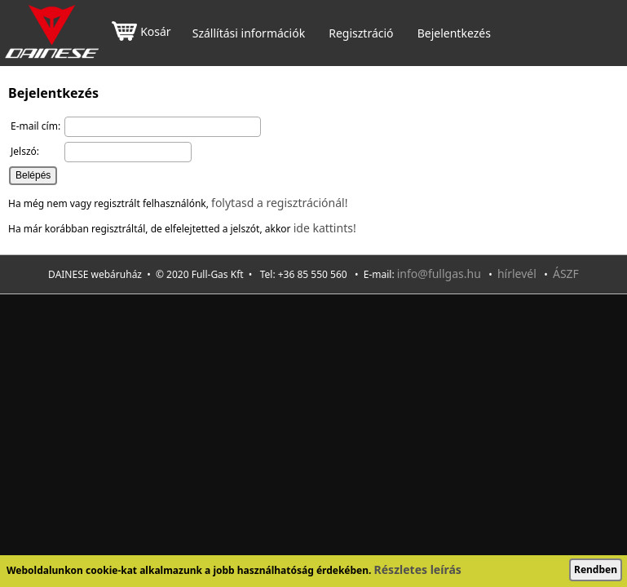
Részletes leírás (417, 569)
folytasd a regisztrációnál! (279, 202)
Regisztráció (361, 33)
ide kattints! (325, 228)
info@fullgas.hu (439, 273)
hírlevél (516, 273)
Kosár (141, 33)
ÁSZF (566, 273)
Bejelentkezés (454, 33)
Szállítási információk (248, 33)
